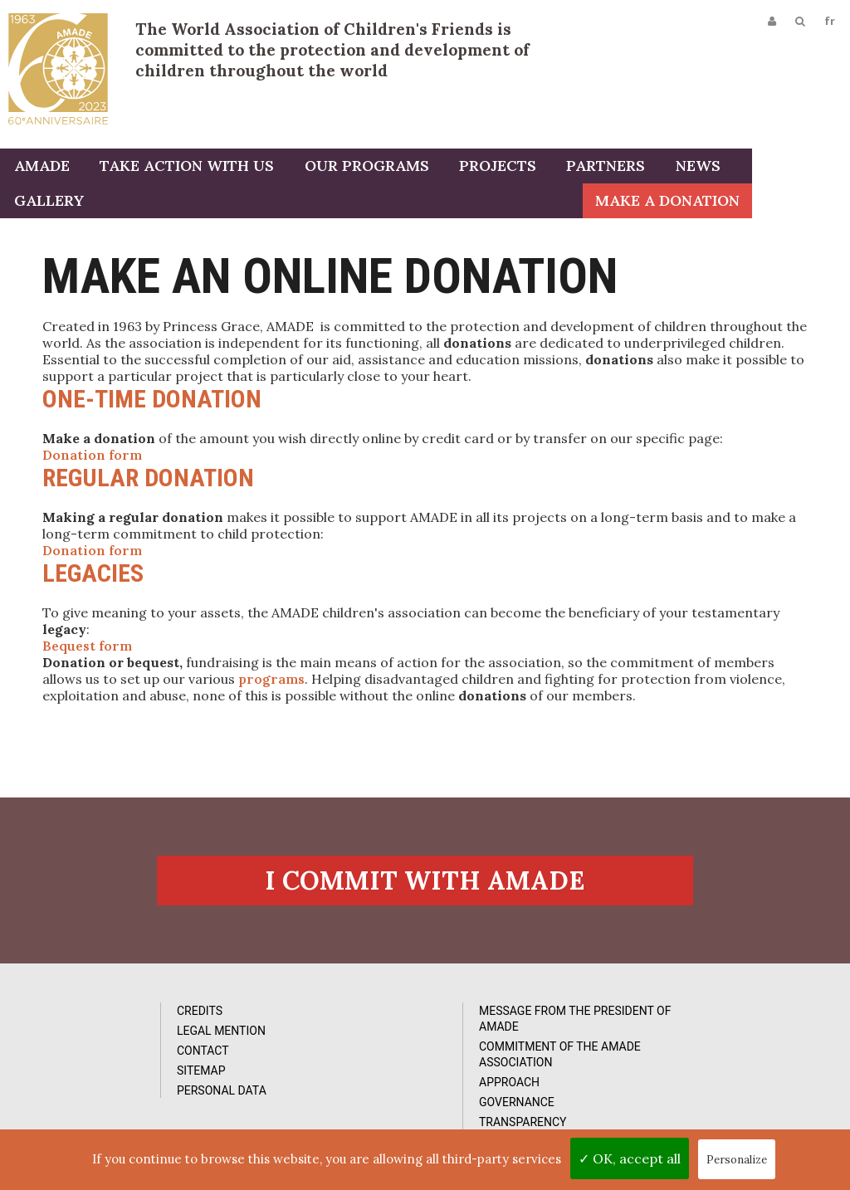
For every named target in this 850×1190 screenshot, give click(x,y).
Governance (317, 1112)
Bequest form (87, 648)
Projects (487, 168)
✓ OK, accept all (630, 1158)
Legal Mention (112, 1041)
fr (828, 22)
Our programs (359, 168)
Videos (511, 1041)
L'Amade (58, 68)
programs (271, 681)
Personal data (113, 1101)
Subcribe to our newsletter (740, 1014)
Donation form (92, 457)
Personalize (736, 1160)
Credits (91, 1021)
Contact (94, 1061)
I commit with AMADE (425, 888)
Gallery (767, 168)
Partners (593, 168)
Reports (516, 1061)
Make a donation (765, 202)
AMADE (40, 168)
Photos (513, 1021)
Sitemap (92, 1081)
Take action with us (182, 168)
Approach (310, 1093)
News (682, 168)
